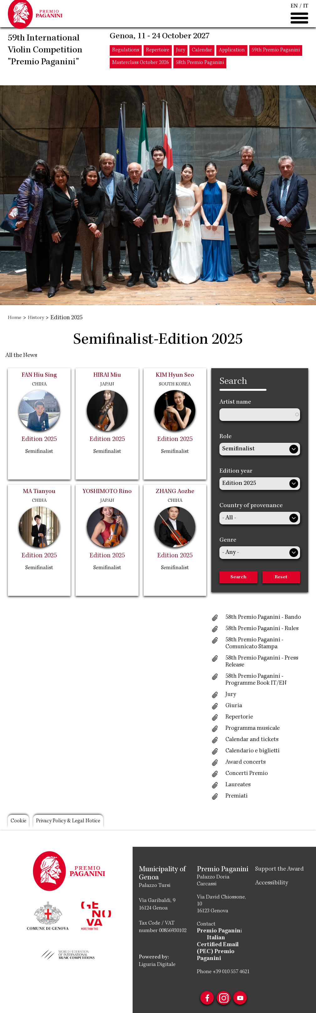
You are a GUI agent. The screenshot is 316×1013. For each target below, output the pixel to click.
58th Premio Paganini (200, 74)
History (39, 318)
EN (294, 12)
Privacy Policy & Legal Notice (84, 822)
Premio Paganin (217, 931)
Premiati (236, 796)
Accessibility (271, 883)
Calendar (202, 62)
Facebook (203, 993)
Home (15, 318)
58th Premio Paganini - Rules (261, 629)
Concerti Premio (246, 774)
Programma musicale (252, 728)
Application (232, 62)
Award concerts (245, 762)
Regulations (125, 62)
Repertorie (239, 717)
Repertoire (157, 62)
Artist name (235, 402)
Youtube (244, 993)
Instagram (223, 993)
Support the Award (279, 869)
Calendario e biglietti (252, 751)
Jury (180, 62)
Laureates (237, 785)
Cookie (21, 822)
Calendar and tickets (251, 740)
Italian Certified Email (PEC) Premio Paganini (222, 945)
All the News (21, 356)
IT (305, 12)
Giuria (233, 706)
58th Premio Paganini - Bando (263, 617)
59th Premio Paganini (276, 62)
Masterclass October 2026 (140, 74)
